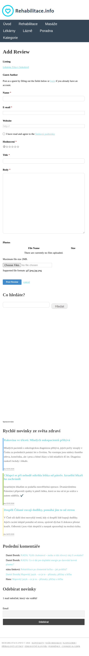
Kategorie (10, 38)
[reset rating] (4, 146)
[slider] (12, 146)
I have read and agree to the (30, 134)
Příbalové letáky (12, 646)
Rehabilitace (28, 24)
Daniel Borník (13, 574)
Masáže (51, 24)
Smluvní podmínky (45, 134)
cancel (26, 282)
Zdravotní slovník (36, 646)
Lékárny (9, 31)
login (52, 81)
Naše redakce (53, 643)
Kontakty (38, 643)
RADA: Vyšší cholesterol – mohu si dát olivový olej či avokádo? (52, 555)
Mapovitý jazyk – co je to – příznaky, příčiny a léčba (46, 574)
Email (5, 608)
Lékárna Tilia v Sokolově (16, 67)
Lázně (27, 31)
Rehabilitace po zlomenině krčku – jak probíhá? (44, 569)
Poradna (46, 31)
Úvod (7, 24)
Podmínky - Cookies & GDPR (64, 646)
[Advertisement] (28, 367)
